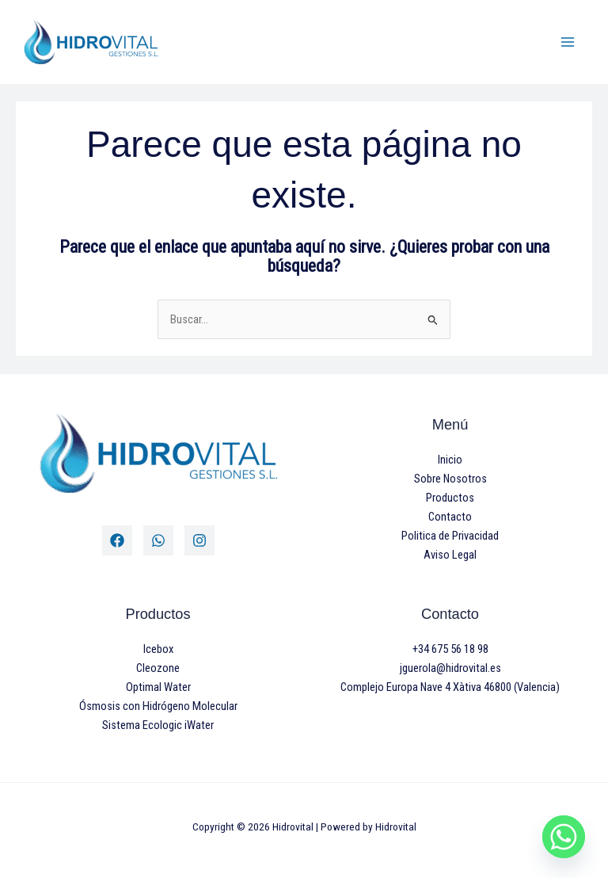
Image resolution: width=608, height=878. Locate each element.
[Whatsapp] (563, 836)
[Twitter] (158, 540)
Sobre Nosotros (450, 478)
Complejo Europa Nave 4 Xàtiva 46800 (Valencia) (450, 687)
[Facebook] (117, 540)
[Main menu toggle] (567, 42)
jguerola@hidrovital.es (450, 668)
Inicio (450, 459)
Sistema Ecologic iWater (158, 725)
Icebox (158, 649)
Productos (450, 498)
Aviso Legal (450, 555)
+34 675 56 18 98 (450, 649)
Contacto (450, 517)
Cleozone (158, 668)
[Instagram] (199, 540)
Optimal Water (158, 687)
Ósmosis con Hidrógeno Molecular (158, 706)
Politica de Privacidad (450, 536)
